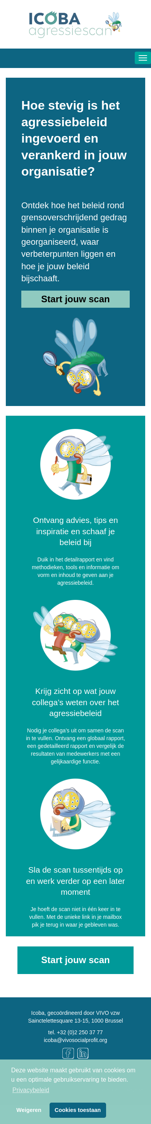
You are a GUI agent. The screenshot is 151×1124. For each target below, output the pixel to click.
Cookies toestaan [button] (78, 1110)
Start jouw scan (75, 299)
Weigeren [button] (28, 1110)
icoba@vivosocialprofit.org (75, 1040)
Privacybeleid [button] (30, 1090)
